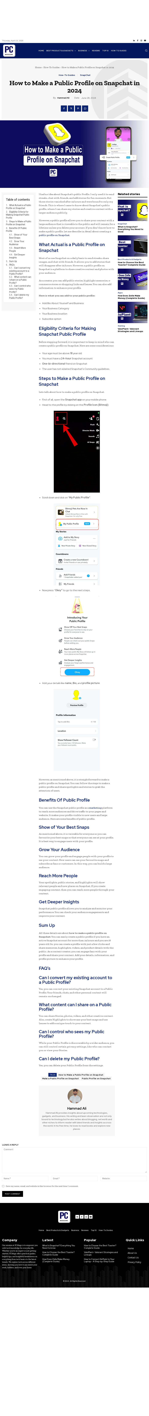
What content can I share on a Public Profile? (20, 280)
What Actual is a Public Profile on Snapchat (18, 207)
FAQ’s (12, 265)
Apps (120, 293)
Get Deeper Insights (17, 256)
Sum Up (13, 261)
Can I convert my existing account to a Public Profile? (19, 271)
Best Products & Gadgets (129, 259)
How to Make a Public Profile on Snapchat (81, 1075)
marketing (95, 807)
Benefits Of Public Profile (16, 229)
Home (38, 67)
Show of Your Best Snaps (18, 236)
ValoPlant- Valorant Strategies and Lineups (130, 330)
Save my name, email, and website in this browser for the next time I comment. (42, 1186)
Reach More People (17, 249)
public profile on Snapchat (54, 235)
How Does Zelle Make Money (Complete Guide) (131, 296)
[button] (146, 50)
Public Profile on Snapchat (96, 1078)
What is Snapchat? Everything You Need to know (130, 229)
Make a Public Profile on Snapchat (60, 1078)
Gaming (121, 326)
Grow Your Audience (16, 243)
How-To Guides (51, 67)
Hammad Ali (63, 98)
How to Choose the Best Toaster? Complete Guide (131, 263)
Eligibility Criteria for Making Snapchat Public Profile (17, 215)
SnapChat (85, 75)
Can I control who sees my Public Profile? (20, 289)
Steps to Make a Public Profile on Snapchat (18, 223)
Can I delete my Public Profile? (19, 296)
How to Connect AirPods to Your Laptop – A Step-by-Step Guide (99, 1260)
